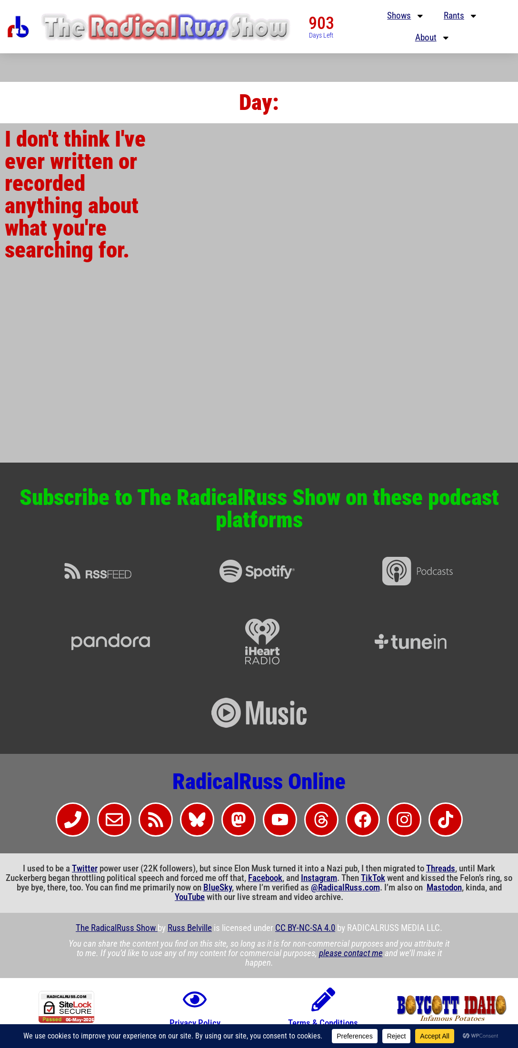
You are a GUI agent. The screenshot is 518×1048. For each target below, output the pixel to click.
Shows (406, 16)
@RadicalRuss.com (345, 887)
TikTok (373, 878)
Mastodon (444, 887)
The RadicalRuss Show (117, 928)
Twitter (85, 868)
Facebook (265, 878)
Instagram (319, 878)
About (432, 38)
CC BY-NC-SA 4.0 (305, 928)
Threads (440, 868)
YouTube (190, 897)
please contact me (351, 953)
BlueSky (217, 887)
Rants (461, 16)
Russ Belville (190, 928)
